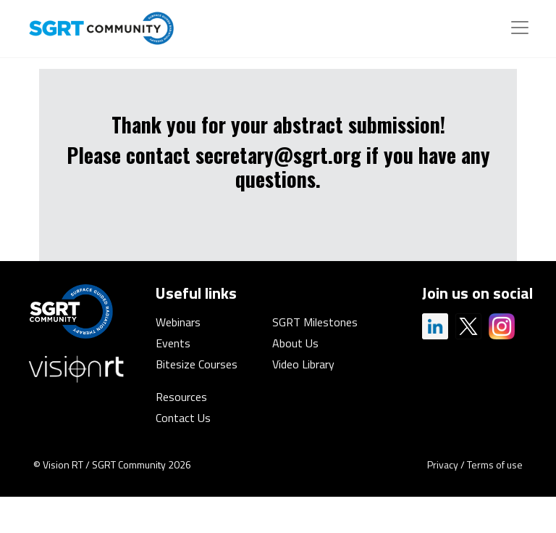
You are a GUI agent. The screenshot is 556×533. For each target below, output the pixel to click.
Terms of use (495, 464)
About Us (295, 343)
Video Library (303, 364)
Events (173, 343)
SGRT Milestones (315, 322)
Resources (181, 396)
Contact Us (183, 417)
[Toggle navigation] (519, 27)
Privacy (442, 464)
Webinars (178, 322)
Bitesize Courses (196, 364)
